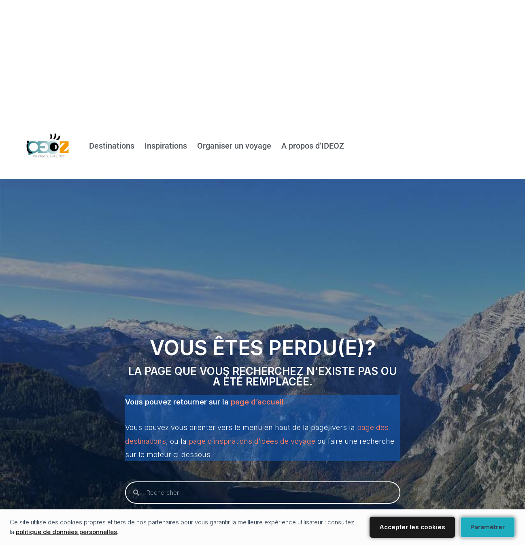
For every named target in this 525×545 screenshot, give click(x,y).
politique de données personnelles (66, 532)
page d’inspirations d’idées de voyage (252, 441)
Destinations (111, 146)
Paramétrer (487, 527)
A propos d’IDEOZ (312, 146)
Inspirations (166, 146)
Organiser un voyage (234, 146)
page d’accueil (257, 401)
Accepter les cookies (412, 527)
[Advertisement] (243, 56)
